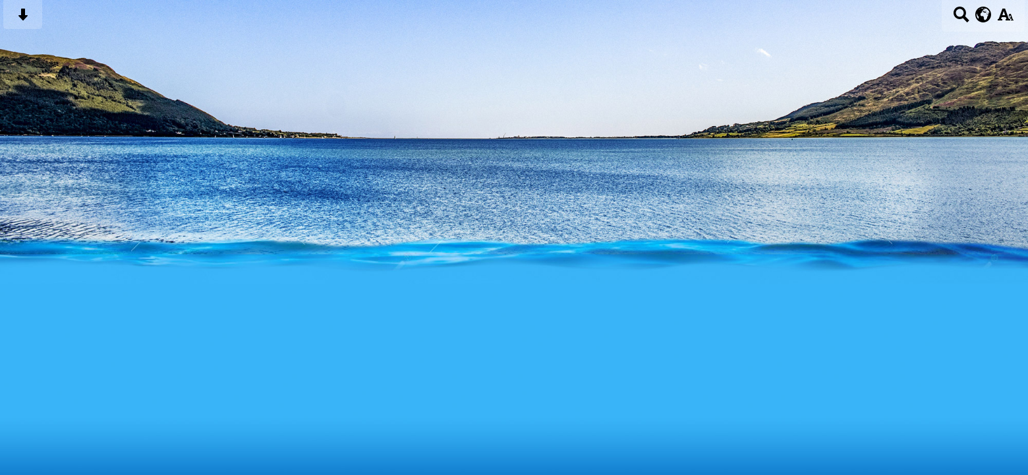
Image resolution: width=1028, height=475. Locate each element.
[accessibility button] (1005, 18)
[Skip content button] (22, 18)
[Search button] (961, 18)
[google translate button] (983, 14)
